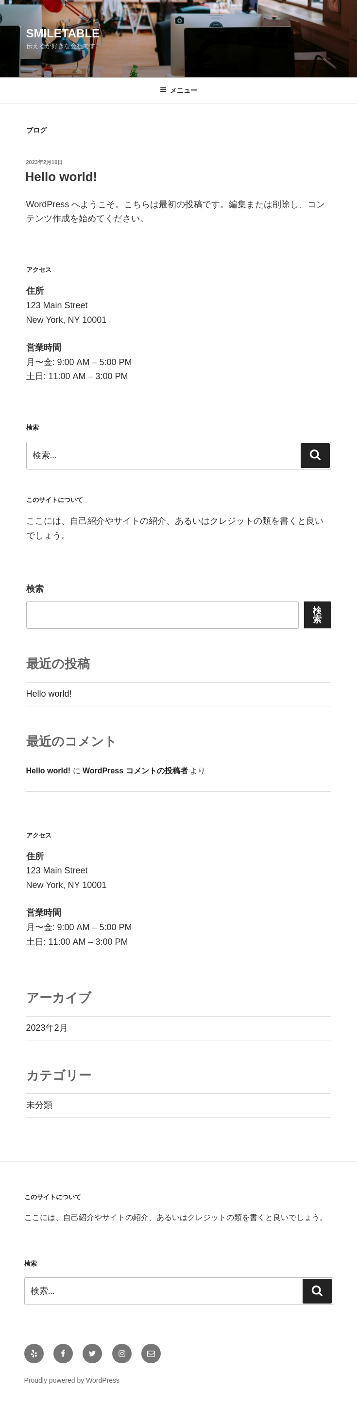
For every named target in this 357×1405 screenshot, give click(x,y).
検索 (35, 589)
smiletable (63, 33)
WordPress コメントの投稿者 (135, 771)
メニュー (178, 90)
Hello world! (61, 176)
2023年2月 (47, 1028)
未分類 (39, 1105)
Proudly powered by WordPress (72, 1380)
